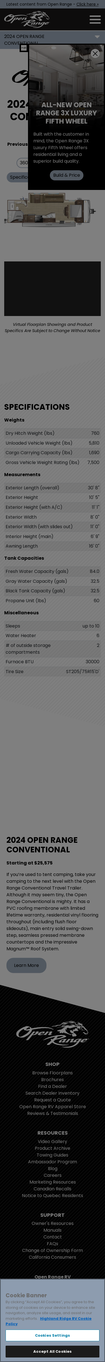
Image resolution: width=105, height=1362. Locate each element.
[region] (52, 1320)
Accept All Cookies (52, 1351)
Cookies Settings (52, 1335)
